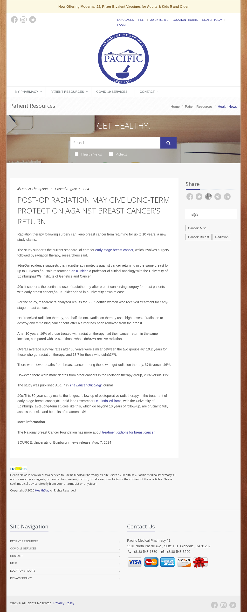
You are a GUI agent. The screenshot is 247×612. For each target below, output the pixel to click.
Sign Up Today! (212, 19)
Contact (147, 91)
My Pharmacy (26, 91)
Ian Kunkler (78, 271)
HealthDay (42, 490)
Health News (88, 154)
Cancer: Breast (198, 237)
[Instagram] (223, 605)
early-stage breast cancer (114, 250)
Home (175, 106)
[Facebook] (214, 605)
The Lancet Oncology (85, 385)
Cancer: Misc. (197, 228)
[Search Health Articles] (115, 143)
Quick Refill (159, 19)
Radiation (221, 237)
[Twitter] (232, 605)
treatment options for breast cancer (128, 432)
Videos (118, 154)
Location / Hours (185, 19)
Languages (125, 19)
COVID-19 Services (111, 91)
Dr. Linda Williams (107, 401)
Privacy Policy (21, 578)
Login (121, 25)
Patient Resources (67, 91)
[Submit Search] (168, 143)
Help (141, 19)
